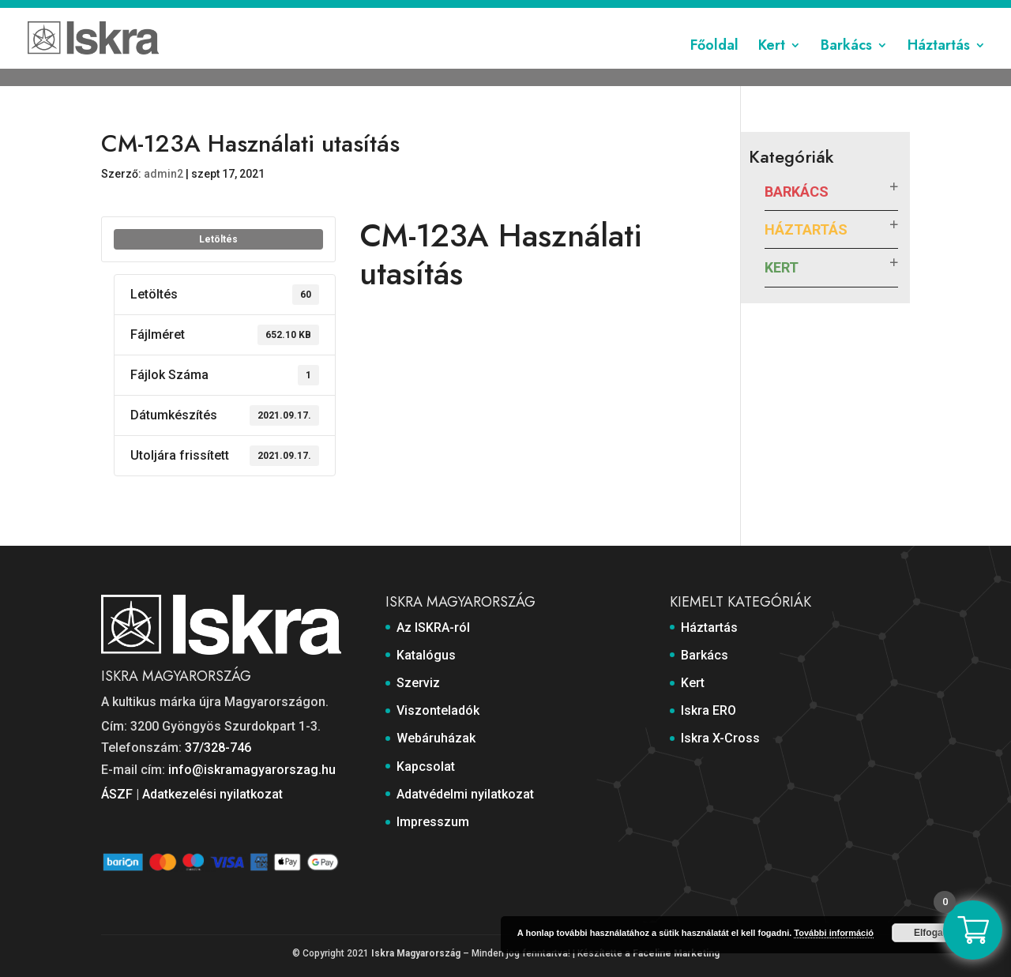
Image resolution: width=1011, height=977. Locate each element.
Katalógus (386, 13)
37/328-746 (218, 747)
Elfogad (931, 932)
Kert (771, 65)
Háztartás (939, 65)
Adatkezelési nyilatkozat (212, 794)
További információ (834, 933)
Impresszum (878, 13)
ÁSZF (117, 794)
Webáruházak (598, 13)
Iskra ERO (708, 710)
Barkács (846, 65)
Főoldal (714, 65)
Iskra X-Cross (720, 738)
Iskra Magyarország (415, 953)
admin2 (163, 173)
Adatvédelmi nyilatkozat (772, 13)
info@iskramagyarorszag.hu (252, 769)
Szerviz (444, 13)
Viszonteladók (514, 13)
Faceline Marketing (676, 953)
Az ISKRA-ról (315, 13)
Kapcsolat (672, 13)
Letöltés (218, 239)
